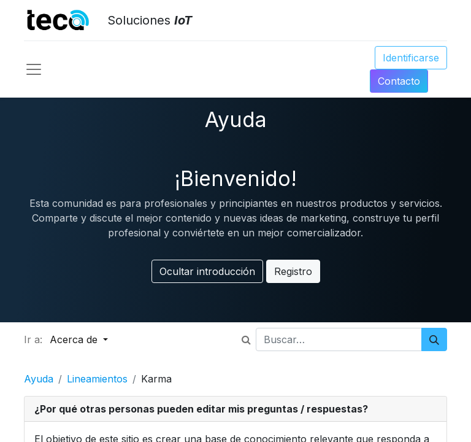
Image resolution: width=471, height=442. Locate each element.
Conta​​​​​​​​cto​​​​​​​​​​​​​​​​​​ (399, 81)
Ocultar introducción (207, 271)
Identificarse (411, 58)
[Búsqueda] (434, 339)
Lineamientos (97, 379)
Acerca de (75, 339)
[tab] (235, 409)
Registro (293, 271)
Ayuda (38, 379)
